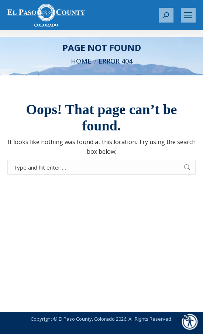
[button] (166, 15)
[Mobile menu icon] (188, 15)
